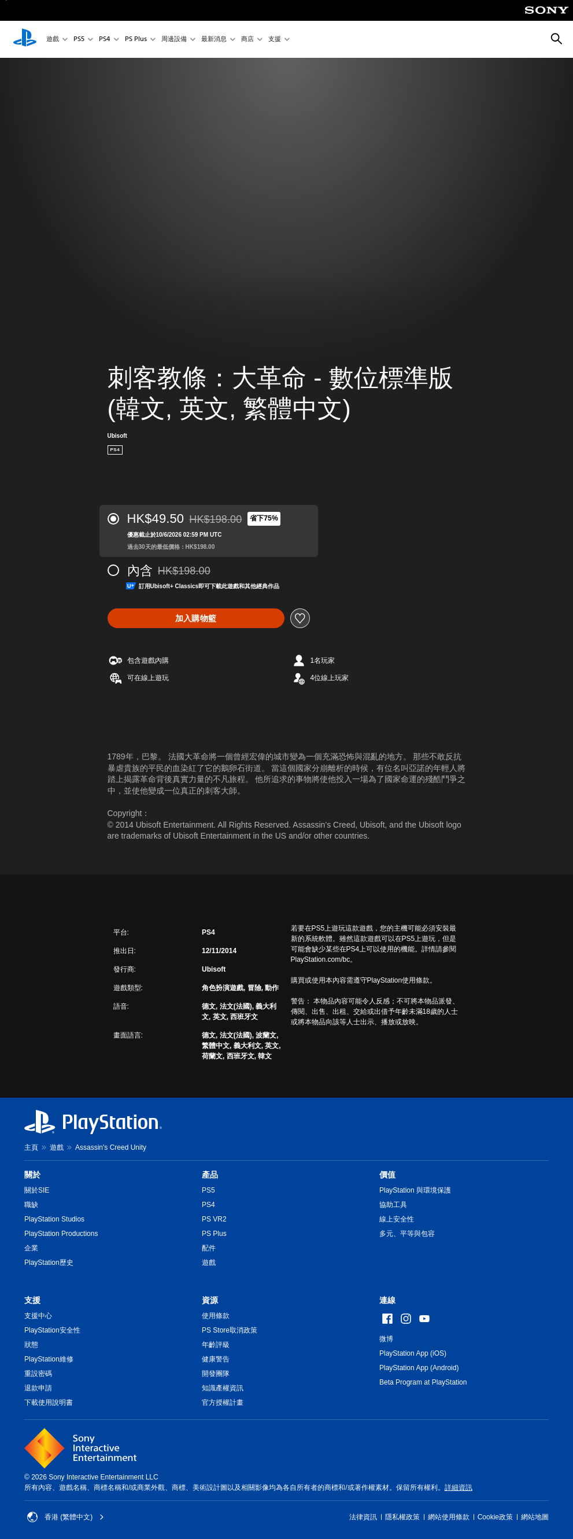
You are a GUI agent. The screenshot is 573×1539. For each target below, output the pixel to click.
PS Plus (136, 39)
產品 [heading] (210, 1174)
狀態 (31, 1345)
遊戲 (52, 39)
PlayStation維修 (48, 1359)
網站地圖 (535, 1517)
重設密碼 (38, 1374)
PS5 (78, 39)
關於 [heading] (32, 1174)
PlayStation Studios (54, 1219)
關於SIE (36, 1190)
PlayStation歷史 (48, 1262)
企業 (31, 1248)
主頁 (31, 1147)
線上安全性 (396, 1219)
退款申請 (38, 1388)
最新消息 (214, 39)
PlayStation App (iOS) (412, 1353)
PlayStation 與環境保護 (415, 1190)
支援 (274, 39)
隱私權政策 (402, 1517)
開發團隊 (216, 1374)
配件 (209, 1248)
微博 (386, 1339)
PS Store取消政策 (229, 1330)
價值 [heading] (387, 1174)
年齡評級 (216, 1345)
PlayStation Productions (61, 1234)
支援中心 (38, 1316)
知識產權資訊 (222, 1388)
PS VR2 (214, 1219)
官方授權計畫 (222, 1402)
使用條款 (216, 1316)
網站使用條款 (449, 1517)
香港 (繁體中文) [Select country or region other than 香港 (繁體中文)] (65, 1517)
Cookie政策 (495, 1517)
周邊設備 (174, 39)
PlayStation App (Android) (419, 1368)
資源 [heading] (210, 1300)
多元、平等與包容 (407, 1234)
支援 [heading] (32, 1300)
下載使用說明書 (48, 1402)
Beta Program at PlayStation (423, 1382)
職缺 (31, 1205)
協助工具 (393, 1205)
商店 (247, 39)
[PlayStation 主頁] (24, 39)
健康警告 (216, 1359)
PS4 (104, 39)
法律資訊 (363, 1517)
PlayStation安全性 (52, 1330)
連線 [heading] (387, 1300)
